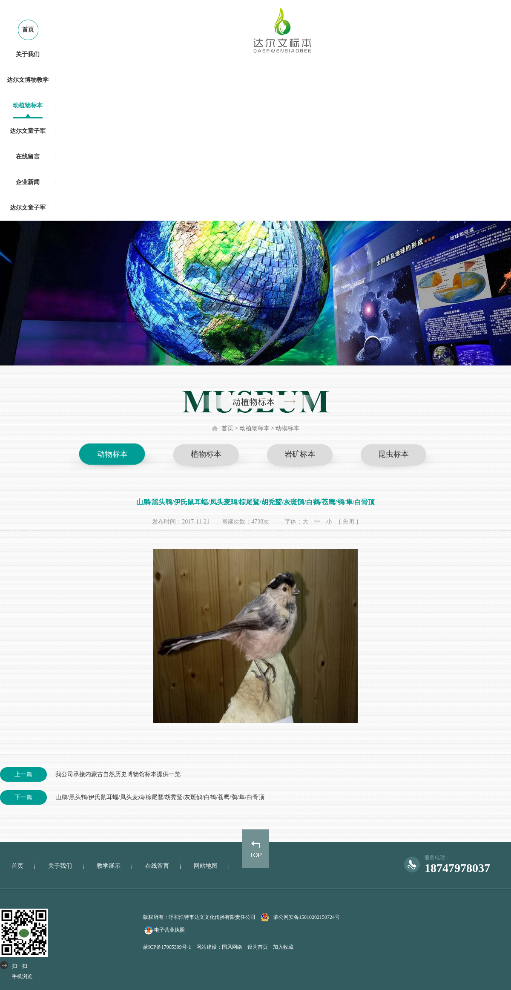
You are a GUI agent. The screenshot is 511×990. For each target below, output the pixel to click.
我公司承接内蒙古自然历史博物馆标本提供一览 (90, 774)
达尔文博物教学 (28, 80)
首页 (28, 29)
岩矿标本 (299, 454)
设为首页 (257, 947)
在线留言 (28, 156)
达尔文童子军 (28, 131)
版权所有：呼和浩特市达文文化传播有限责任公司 (199, 917)
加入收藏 (283, 947)
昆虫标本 (393, 454)
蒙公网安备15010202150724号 (306, 917)
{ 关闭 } (348, 521)
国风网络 (232, 947)
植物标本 (206, 454)
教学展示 (109, 866)
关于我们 (28, 54)
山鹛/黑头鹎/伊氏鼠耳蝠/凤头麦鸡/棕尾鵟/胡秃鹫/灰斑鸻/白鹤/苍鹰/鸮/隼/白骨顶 (132, 797)
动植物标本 (28, 105)
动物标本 (287, 428)
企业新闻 (28, 182)
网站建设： (209, 947)
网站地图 (206, 866)
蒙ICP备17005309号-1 (167, 947)
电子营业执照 (164, 930)
